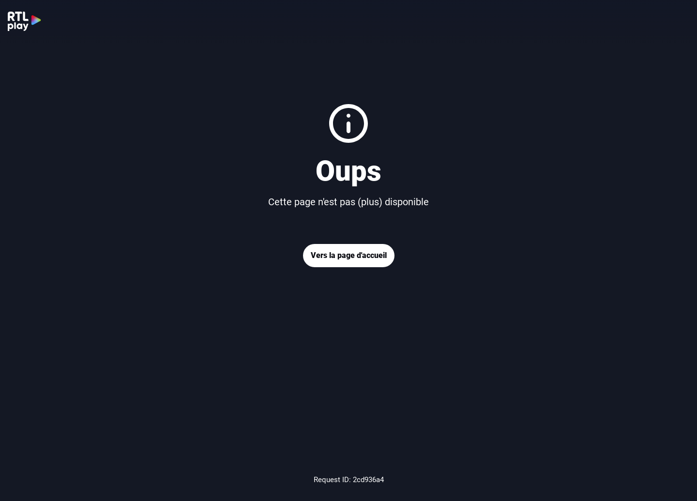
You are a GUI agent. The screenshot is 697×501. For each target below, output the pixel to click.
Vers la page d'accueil (349, 255)
